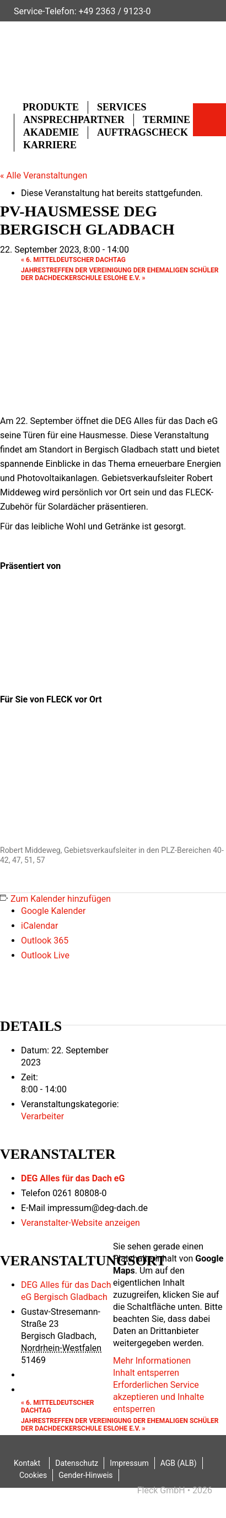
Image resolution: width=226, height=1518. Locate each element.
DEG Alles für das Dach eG (73, 1178)
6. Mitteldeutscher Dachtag (73, 260)
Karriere (50, 144)
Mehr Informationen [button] (152, 1360)
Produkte (51, 107)
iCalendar (39, 925)
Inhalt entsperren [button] (146, 1373)
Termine (166, 119)
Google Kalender (53, 911)
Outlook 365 (44, 940)
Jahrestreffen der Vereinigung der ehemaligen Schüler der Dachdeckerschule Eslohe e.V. (119, 274)
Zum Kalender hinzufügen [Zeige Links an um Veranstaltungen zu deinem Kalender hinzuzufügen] (60, 899)
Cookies (33, 1475)
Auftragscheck (142, 132)
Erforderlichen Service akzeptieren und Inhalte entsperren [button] (158, 1397)
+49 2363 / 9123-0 (114, 11)
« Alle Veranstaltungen (43, 175)
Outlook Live (45, 955)
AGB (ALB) (178, 1463)
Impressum (129, 1463)
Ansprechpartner (74, 119)
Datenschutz (76, 1463)
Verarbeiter (42, 1116)
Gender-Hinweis (85, 1475)
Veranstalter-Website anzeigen (80, 1223)
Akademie (51, 132)
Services (121, 107)
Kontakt (27, 1463)
